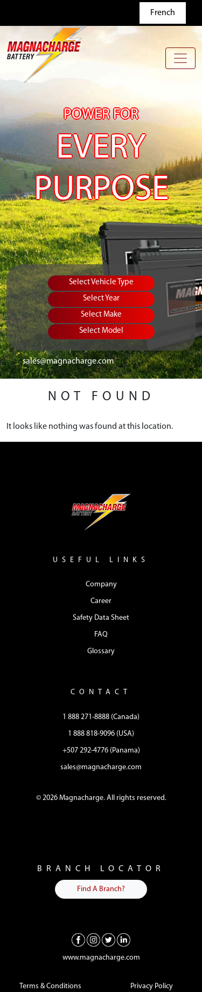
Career (101, 601)
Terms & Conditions (50, 986)
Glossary (101, 651)
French (162, 13)
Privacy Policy (151, 986)
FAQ (101, 635)
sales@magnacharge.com (68, 361)
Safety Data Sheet (101, 618)
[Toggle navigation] (180, 58)
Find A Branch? (101, 889)
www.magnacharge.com (101, 958)
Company (101, 584)
